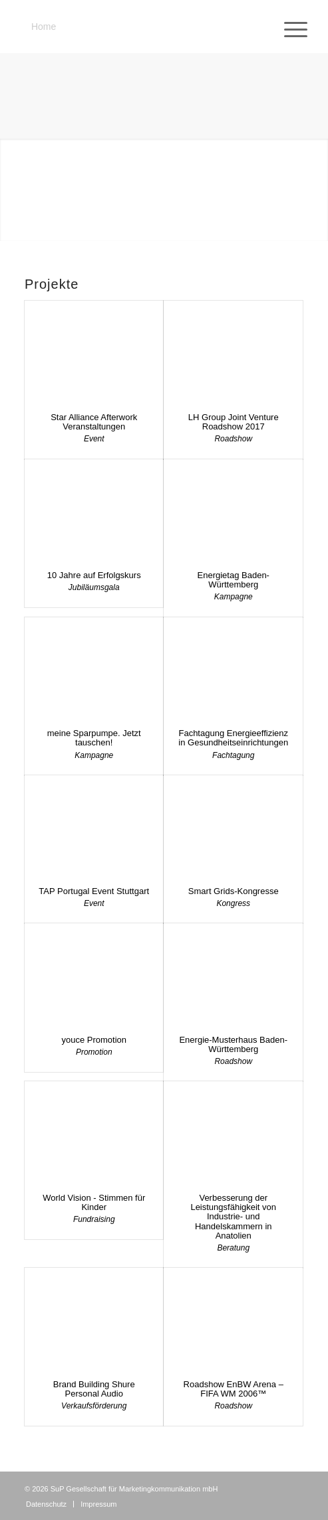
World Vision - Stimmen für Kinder (94, 1202)
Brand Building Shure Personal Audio (94, 1389)
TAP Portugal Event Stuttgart (94, 891)
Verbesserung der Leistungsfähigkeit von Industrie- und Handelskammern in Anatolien (233, 1217)
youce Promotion (93, 1040)
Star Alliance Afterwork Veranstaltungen (94, 421)
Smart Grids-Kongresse (233, 891)
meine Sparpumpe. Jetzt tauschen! (94, 737)
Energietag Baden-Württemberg (233, 579)
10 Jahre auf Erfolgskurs (94, 575)
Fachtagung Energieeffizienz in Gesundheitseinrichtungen (233, 737)
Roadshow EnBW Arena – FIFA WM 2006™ (233, 1389)
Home (43, 26)
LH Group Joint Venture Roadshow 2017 (233, 421)
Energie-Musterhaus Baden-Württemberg (233, 1044)
